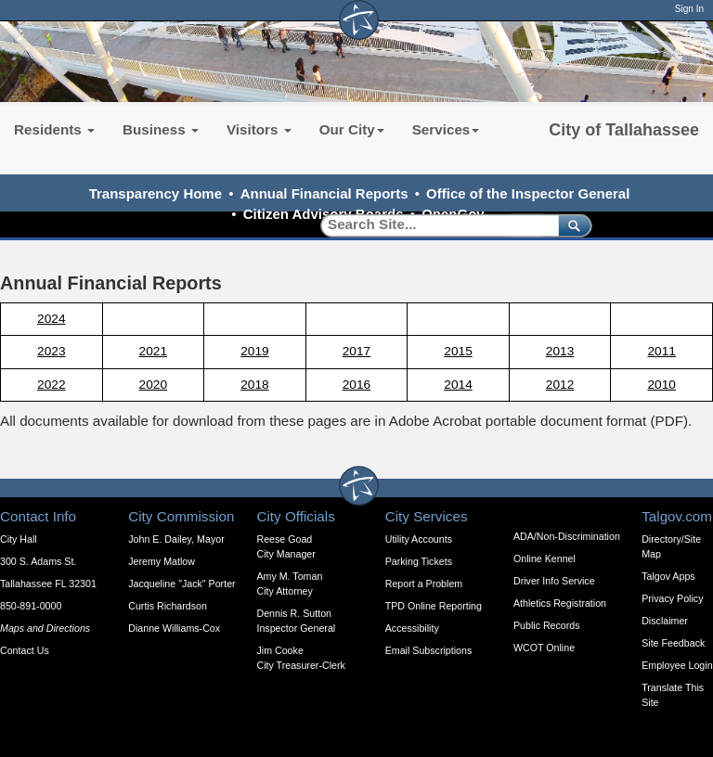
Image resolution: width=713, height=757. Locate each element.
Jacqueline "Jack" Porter (181, 583)
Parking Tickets (418, 561)
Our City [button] (351, 129)
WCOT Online (544, 647)
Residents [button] (54, 129)
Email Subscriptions (429, 650)
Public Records (546, 625)
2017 (356, 351)
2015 (458, 351)
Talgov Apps (668, 576)
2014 (458, 384)
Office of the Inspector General (527, 193)
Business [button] (161, 129)
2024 (51, 319)
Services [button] (446, 129)
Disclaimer (665, 620)
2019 (254, 351)
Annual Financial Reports (324, 193)
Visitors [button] (259, 129)
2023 (51, 351)
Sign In (689, 9)
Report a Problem (424, 583)
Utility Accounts (418, 539)
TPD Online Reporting (433, 605)
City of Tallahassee (624, 130)
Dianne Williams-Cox (174, 628)
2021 (153, 351)
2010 (661, 384)
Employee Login (677, 665)
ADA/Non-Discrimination (566, 536)
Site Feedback (673, 642)
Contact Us (24, 650)
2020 (153, 384)
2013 (560, 351)
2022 (51, 384)
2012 (560, 384)
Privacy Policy (672, 598)
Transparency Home (155, 193)
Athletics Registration (559, 603)
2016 (356, 384)
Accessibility (412, 628)
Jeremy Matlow (161, 561)
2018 (254, 384)
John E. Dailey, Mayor (176, 539)
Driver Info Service (554, 580)
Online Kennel (544, 558)
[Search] (433, 225)
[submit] (571, 225)
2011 (661, 351)
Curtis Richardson (167, 605)
